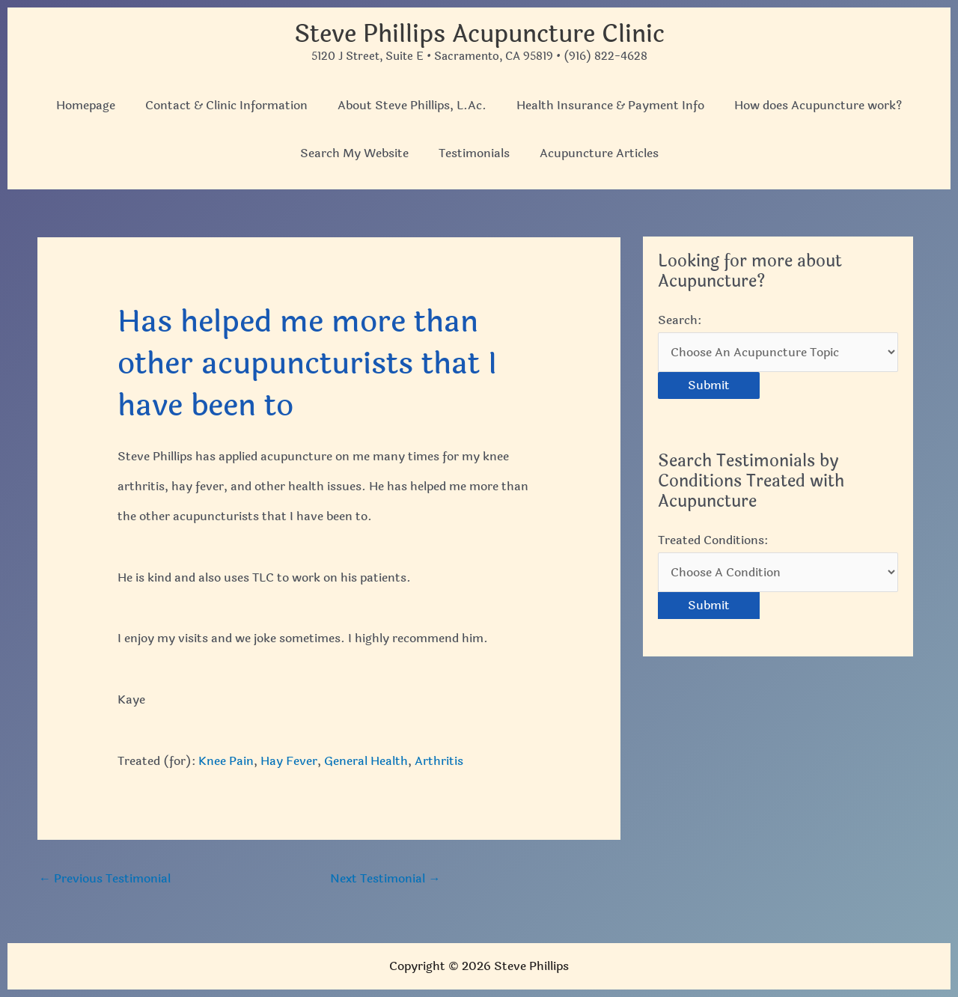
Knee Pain (226, 760)
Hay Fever (288, 760)
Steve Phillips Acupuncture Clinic (479, 34)
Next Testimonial (385, 878)
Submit (709, 385)
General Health (366, 760)
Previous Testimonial (105, 878)
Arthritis (439, 760)
